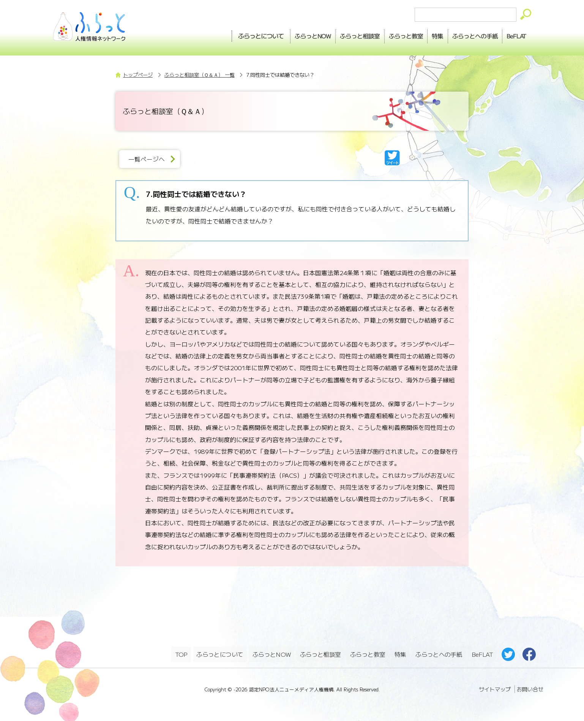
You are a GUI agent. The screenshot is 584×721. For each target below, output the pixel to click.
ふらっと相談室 (321, 653)
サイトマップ (495, 687)
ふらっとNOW (272, 653)
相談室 (341, 34)
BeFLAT (514, 34)
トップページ (138, 74)
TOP (181, 653)
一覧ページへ (149, 159)
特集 (426, 34)
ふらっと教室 (368, 653)
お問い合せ (530, 687)
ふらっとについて (235, 34)
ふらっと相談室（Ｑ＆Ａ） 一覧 (199, 74)
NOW (289, 34)
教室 (391, 34)
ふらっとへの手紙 (438, 653)
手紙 (468, 34)
